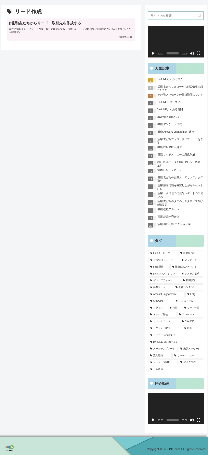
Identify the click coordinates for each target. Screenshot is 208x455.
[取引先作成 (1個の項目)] (191, 362)
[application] (176, 41)
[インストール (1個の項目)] (188, 301)
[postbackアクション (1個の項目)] (163, 274)
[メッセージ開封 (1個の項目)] (163, 362)
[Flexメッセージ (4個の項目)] (163, 253)
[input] (176, 15)
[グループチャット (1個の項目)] (164, 280)
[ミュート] (192, 53)
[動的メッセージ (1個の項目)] (191, 349)
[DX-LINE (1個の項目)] (191, 321)
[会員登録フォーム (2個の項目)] (163, 260)
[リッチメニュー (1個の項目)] (187, 356)
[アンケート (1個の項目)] (190, 315)
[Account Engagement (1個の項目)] (166, 294)
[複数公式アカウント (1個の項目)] (186, 267)
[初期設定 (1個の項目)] (192, 280)
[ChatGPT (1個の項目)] (160, 301)
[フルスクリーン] (198, 53)
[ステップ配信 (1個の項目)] (162, 315)
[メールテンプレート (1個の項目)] (163, 349)
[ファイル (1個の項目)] (157, 308)
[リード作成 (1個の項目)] (192, 308)
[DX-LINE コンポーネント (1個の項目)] (175, 342)
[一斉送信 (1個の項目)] (175, 369)
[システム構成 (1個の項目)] (191, 274)
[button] (199, 15)
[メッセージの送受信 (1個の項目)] (175, 335)
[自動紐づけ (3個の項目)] (191, 253)
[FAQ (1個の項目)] (194, 294)
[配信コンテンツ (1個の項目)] (188, 287)
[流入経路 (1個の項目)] (160, 356)
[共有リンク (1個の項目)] (160, 287)
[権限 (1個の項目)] (174, 308)
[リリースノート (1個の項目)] (163, 321)
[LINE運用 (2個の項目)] (159, 267)
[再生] (153, 53)
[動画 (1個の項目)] (192, 328)
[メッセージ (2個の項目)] (191, 260)
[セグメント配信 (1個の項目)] (164, 328)
